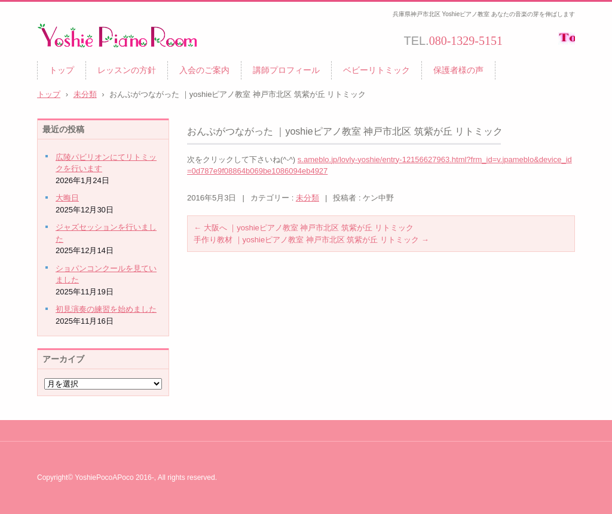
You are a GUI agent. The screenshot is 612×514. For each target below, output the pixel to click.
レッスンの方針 (126, 70)
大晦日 (67, 197)
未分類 (307, 197)
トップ (61, 70)
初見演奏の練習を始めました (106, 309)
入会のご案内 (204, 70)
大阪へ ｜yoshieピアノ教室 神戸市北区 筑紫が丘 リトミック (304, 227)
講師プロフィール (286, 70)
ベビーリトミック (376, 70)
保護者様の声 (458, 70)
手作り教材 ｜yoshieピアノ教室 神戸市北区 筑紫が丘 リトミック (311, 239)
